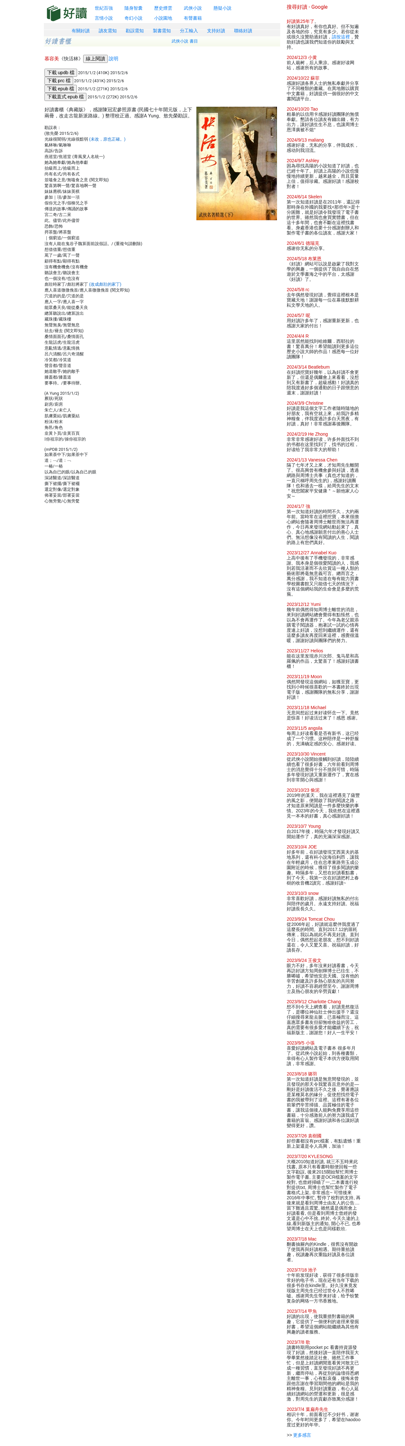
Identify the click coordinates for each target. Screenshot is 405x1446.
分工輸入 (189, 30)
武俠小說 (193, 8)
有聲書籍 (193, 18)
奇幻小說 (133, 18)
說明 (113, 59)
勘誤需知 (135, 30)
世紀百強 (104, 8)
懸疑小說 (222, 8)
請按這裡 (341, 36)
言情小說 (104, 18)
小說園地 (163, 18)
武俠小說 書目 (185, 41)
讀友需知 (108, 30)
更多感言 (302, 1435)
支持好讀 (216, 30)
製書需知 (162, 30)
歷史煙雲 (163, 8)
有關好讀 (81, 30)
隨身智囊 (133, 8)
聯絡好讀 (243, 30)
